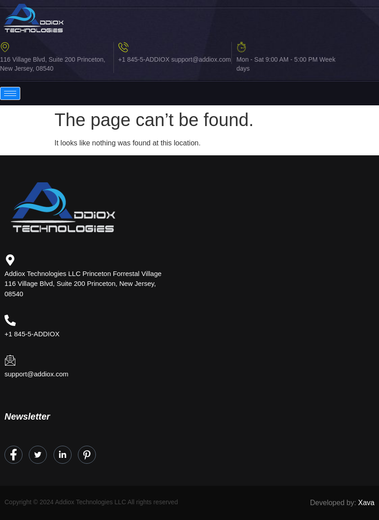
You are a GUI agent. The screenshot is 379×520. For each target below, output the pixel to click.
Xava (366, 502)
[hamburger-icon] (10, 93)
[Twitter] (38, 455)
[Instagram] (87, 455)
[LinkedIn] (63, 455)
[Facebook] (14, 455)
